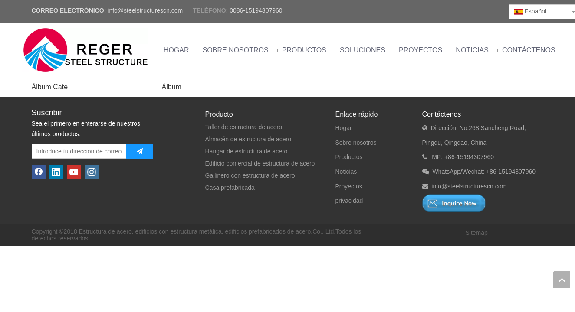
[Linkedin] (56, 172)
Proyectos (348, 186)
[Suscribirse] (139, 151)
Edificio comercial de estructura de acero (260, 163)
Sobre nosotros (356, 142)
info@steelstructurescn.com (145, 10)
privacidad (349, 200)
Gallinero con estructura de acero (250, 175)
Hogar (343, 127)
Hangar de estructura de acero (246, 151)
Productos (349, 156)
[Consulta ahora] (454, 203)
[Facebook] (39, 172)
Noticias (346, 171)
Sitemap (477, 232)
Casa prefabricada (230, 187)
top (561, 279)
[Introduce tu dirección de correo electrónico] (77, 151)
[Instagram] (92, 172)
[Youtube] (74, 172)
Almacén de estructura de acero (248, 139)
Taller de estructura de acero (243, 127)
